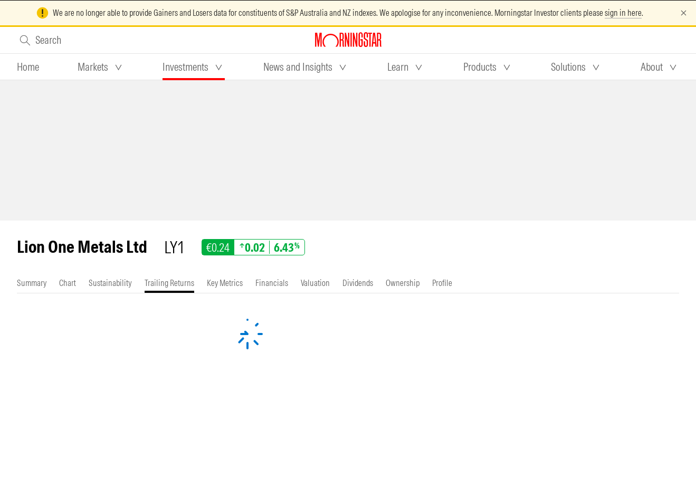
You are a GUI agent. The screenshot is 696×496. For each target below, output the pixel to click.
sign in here (623, 12)
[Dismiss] (684, 13)
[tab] (28, 67)
